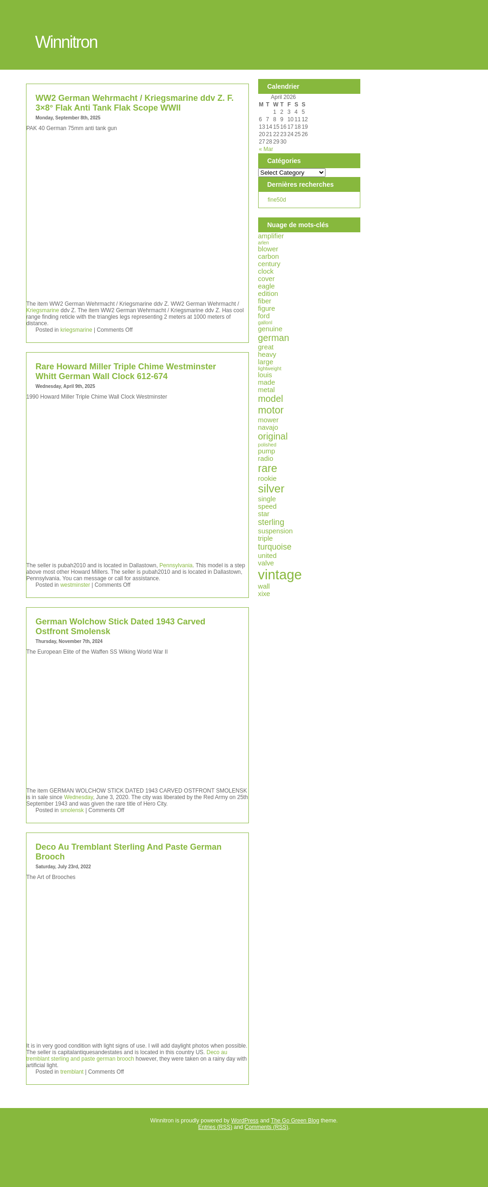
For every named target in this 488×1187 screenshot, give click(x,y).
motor (271, 410)
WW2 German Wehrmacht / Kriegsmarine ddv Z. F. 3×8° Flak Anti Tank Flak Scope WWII (135, 102)
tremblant (72, 1072)
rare (268, 468)
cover (266, 278)
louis (265, 375)
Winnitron (66, 42)
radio (265, 458)
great (266, 347)
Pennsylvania (175, 565)
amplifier (271, 236)
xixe (264, 593)
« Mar (266, 149)
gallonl (265, 322)
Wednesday (78, 797)
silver (271, 488)
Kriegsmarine (42, 310)
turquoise (275, 546)
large (265, 362)
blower (268, 249)
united (267, 555)
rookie (267, 478)
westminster (75, 585)
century (269, 264)
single (267, 499)
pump (266, 451)
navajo (268, 427)
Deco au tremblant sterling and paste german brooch (127, 1055)
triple (265, 538)
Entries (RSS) (215, 1127)
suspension (275, 531)
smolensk (72, 810)
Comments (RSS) (266, 1127)
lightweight (269, 368)
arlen (263, 242)
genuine (270, 329)
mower (268, 420)
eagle (266, 286)
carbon (268, 256)
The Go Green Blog (295, 1120)
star (264, 514)
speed (267, 506)
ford (264, 316)
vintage (280, 574)
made (266, 382)
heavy (267, 354)
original (273, 436)
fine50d (277, 200)
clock (266, 271)
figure (266, 308)
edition (268, 293)
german (273, 338)
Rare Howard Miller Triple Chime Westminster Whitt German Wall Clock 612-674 (126, 371)
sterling (271, 522)
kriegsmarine (76, 330)
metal (266, 389)
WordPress (245, 1120)
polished (267, 444)
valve (266, 563)
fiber (265, 301)
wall (264, 586)
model (270, 398)
